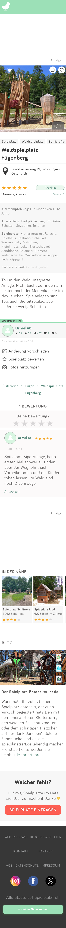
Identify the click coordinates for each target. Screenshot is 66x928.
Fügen (29, 386)
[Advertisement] (34, 537)
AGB (9, 865)
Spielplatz (9, 141)
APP (8, 837)
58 (27, 333)
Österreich (10, 386)
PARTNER (46, 851)
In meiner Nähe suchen (33, 909)
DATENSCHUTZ (27, 865)
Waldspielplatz (32, 141)
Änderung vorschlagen (28, 351)
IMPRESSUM (51, 865)
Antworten (12, 491)
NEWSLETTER (50, 837)
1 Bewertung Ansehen (13, 194)
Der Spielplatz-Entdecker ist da (29, 691)
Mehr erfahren (30, 754)
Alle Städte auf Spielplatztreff (33, 897)
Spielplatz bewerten (26, 359)
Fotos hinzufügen (24, 367)
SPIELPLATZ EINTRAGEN (33, 810)
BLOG (34, 837)
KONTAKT (20, 851)
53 (18, 333)
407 (38, 333)
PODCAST (20, 837)
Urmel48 (23, 328)
